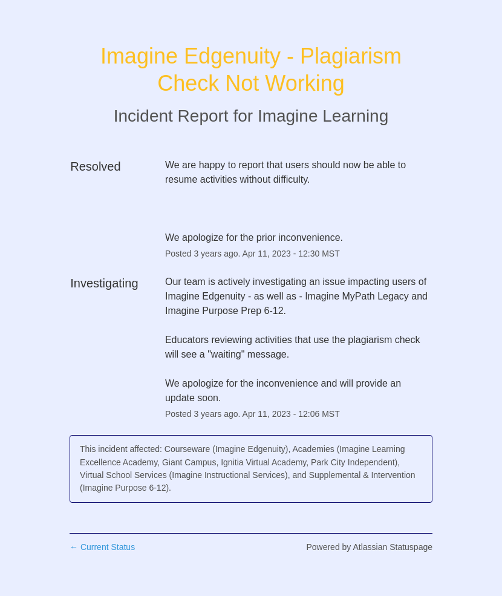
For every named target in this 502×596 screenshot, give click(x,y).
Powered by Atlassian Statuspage (369, 547)
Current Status (102, 547)
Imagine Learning (323, 115)
